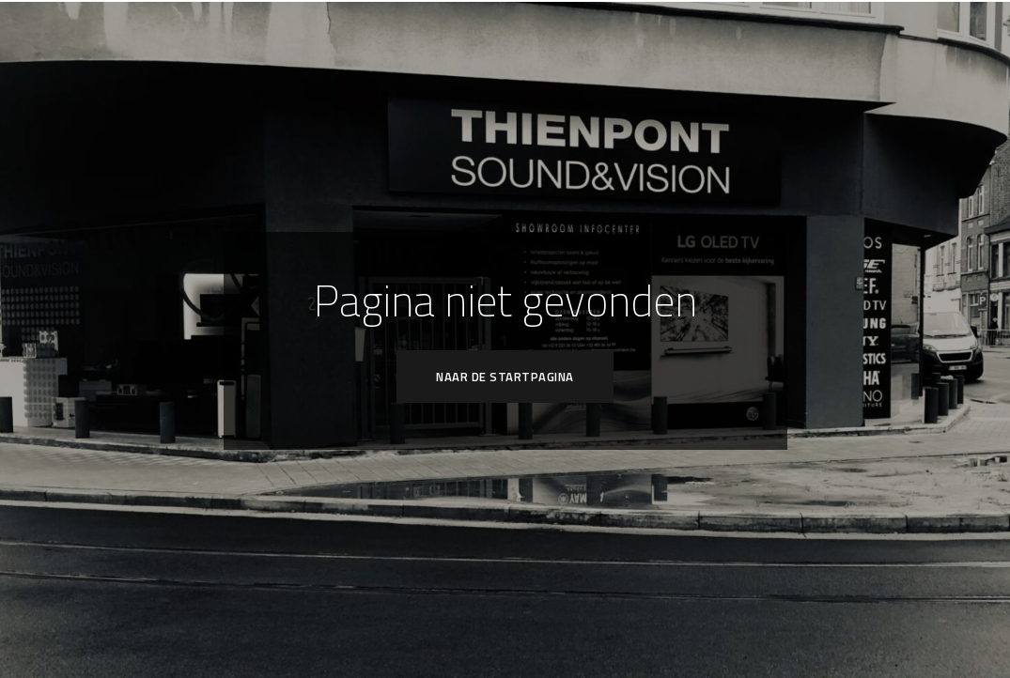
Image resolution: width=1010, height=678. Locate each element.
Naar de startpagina (505, 376)
